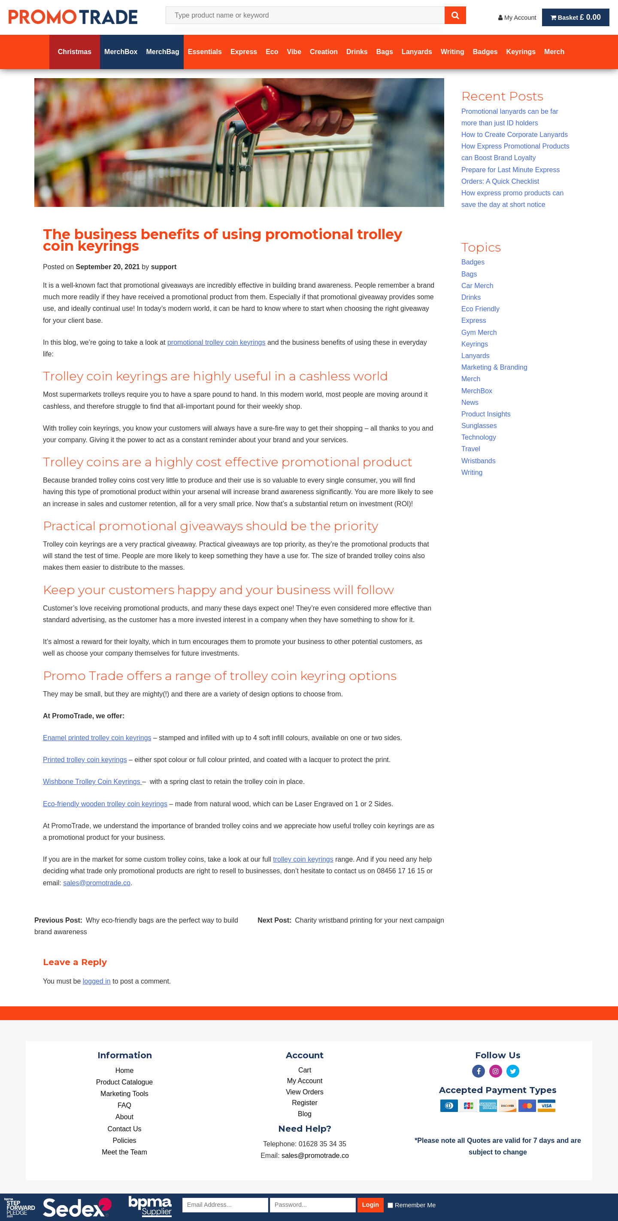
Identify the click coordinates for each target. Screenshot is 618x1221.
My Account (517, 17)
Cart (304, 1070)
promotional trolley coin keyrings (216, 342)
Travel (470, 449)
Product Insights (486, 414)
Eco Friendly (480, 309)
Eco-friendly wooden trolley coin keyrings (105, 804)
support (164, 266)
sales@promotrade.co (96, 883)
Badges (473, 262)
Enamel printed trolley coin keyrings (97, 737)
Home (124, 1070)
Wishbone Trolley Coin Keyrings (92, 781)
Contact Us (124, 1129)
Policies (124, 1140)
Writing (472, 472)
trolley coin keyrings (303, 859)
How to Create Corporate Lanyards (514, 134)
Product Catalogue (124, 1082)
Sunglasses (479, 425)
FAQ (124, 1105)
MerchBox (476, 391)
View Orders (305, 1092)
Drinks (471, 297)
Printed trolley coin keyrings (85, 759)
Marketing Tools (124, 1093)
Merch (470, 379)
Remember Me (415, 1205)
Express (473, 320)
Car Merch (477, 285)
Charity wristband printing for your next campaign (369, 920)
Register (305, 1102)
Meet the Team (124, 1152)
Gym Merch (479, 332)
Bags (469, 274)
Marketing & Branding (494, 367)
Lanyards (475, 355)
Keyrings (474, 344)
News (470, 402)
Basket (576, 17)
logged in (97, 981)
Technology (478, 437)
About (124, 1117)
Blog (305, 1114)
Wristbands (478, 461)
